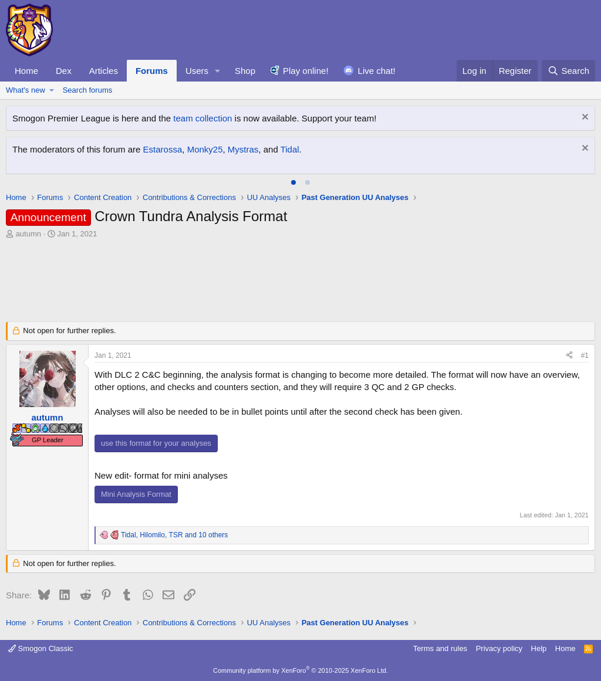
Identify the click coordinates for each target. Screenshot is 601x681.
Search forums (88, 90)
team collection (202, 118)
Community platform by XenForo (300, 670)
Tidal (290, 149)
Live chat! (377, 71)
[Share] (569, 355)
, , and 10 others (174, 535)
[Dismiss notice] (584, 118)
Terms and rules (440, 648)
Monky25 (205, 149)
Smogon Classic (40, 648)
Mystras (243, 149)
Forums (152, 71)
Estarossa (163, 149)
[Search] (568, 71)
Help (539, 648)
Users (196, 71)
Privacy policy (499, 648)
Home (26, 71)
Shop (245, 71)
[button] (218, 71)
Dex (64, 71)
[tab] (293, 182)
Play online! (306, 71)
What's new (25, 90)
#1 (585, 355)
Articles (103, 71)
